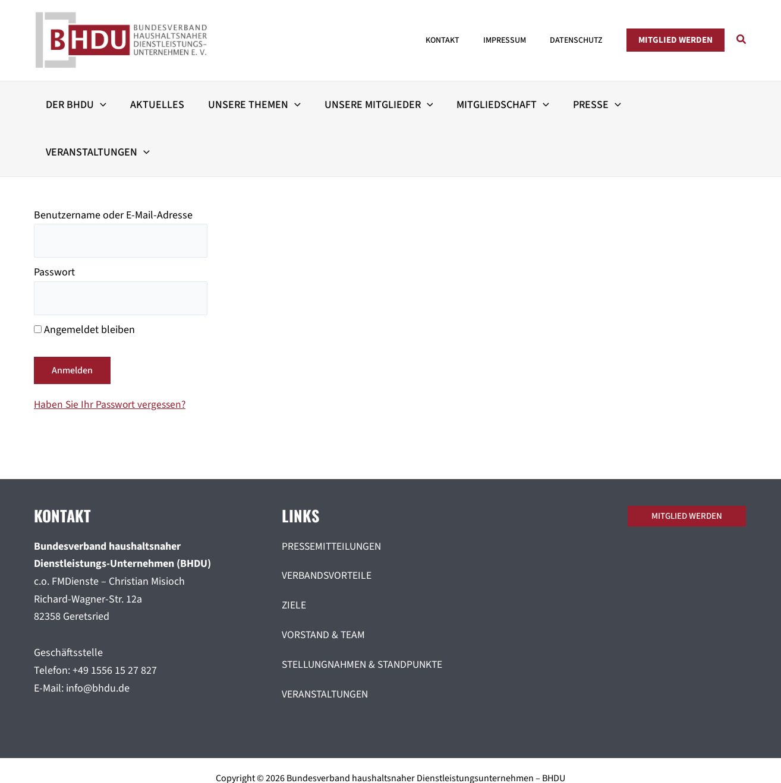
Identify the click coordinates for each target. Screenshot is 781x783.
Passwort (54, 225)
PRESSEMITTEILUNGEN (333, 500)
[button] (675, 40)
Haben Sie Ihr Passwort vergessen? (112, 358)
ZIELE (294, 559)
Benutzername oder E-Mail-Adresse (113, 167)
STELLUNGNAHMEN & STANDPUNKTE (366, 618)
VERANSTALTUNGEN (327, 648)
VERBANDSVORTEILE (328, 530)
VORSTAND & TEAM (324, 589)
